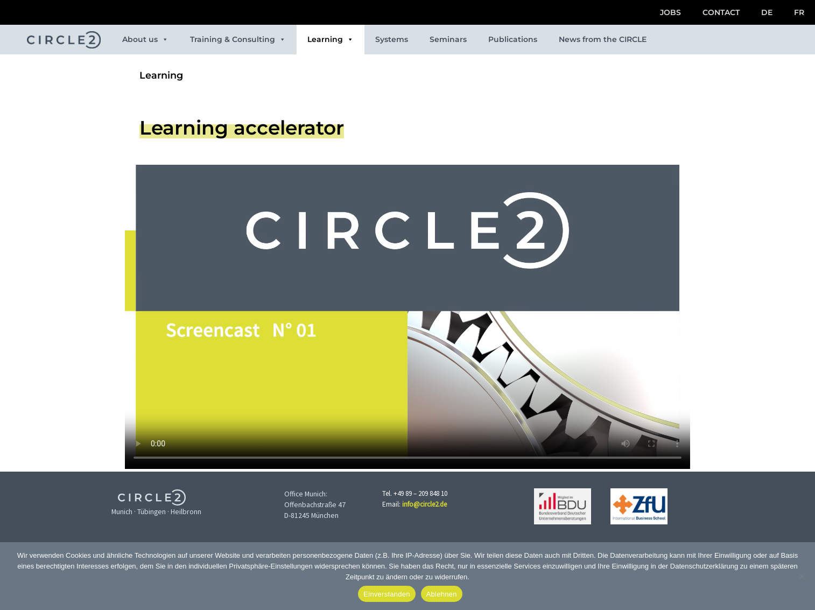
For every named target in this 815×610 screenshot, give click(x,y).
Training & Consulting (238, 39)
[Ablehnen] (801, 576)
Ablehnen (441, 594)
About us (145, 39)
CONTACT (721, 12)
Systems (391, 39)
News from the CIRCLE (603, 39)
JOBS (670, 12)
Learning (330, 39)
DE (766, 12)
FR (799, 12)
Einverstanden (386, 594)
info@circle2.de (424, 504)
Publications (512, 39)
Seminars (448, 39)
